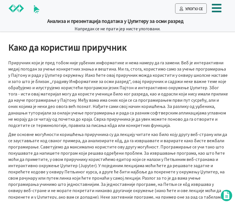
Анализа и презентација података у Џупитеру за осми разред (115, 21)
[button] (216, 10)
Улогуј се (191, 8)
